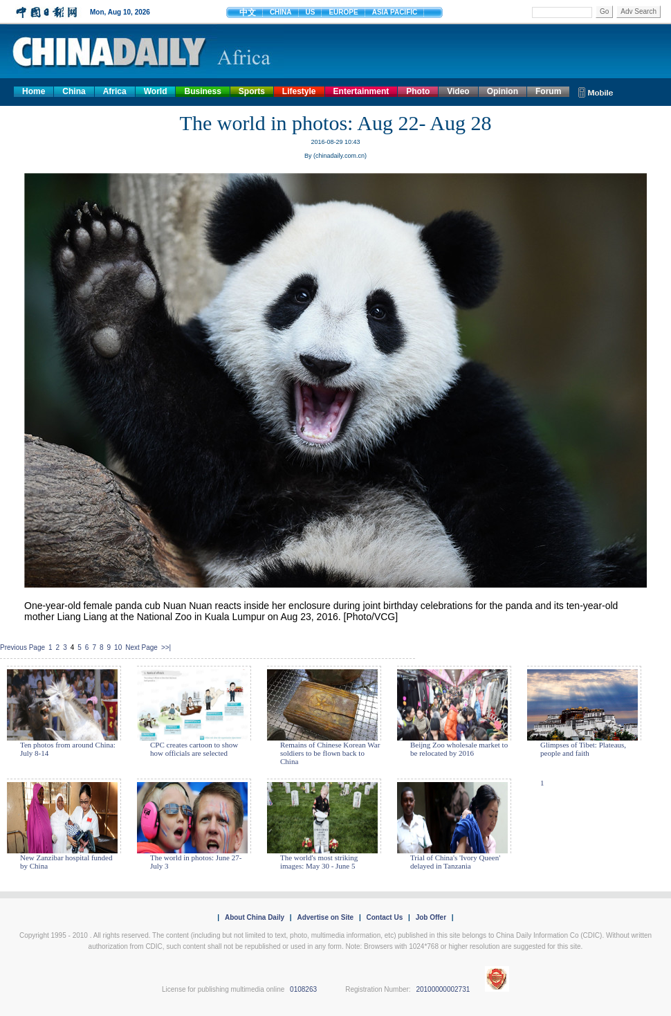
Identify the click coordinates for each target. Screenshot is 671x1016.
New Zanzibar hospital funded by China (66, 861)
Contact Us (384, 917)
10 (118, 647)
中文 (247, 12)
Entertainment (361, 91)
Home (33, 91)
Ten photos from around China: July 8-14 (68, 749)
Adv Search (638, 11)
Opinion (502, 91)
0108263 (303, 989)
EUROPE (343, 12)
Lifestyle (299, 91)
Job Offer (431, 917)
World (155, 91)
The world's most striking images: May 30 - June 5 (319, 861)
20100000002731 (443, 989)
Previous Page (22, 647)
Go (604, 11)
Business (202, 91)
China (73, 91)
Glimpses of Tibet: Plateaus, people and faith (583, 749)
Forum (548, 91)
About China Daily (254, 917)
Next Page (141, 647)
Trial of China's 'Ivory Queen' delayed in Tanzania (455, 861)
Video (458, 91)
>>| (166, 647)
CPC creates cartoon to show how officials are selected (194, 749)
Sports (252, 91)
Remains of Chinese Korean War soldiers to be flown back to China (330, 753)
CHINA (281, 12)
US (310, 12)
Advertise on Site (325, 917)
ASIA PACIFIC (395, 12)
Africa (115, 91)
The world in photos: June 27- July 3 (195, 861)
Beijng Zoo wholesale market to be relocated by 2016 (459, 749)
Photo (418, 91)
